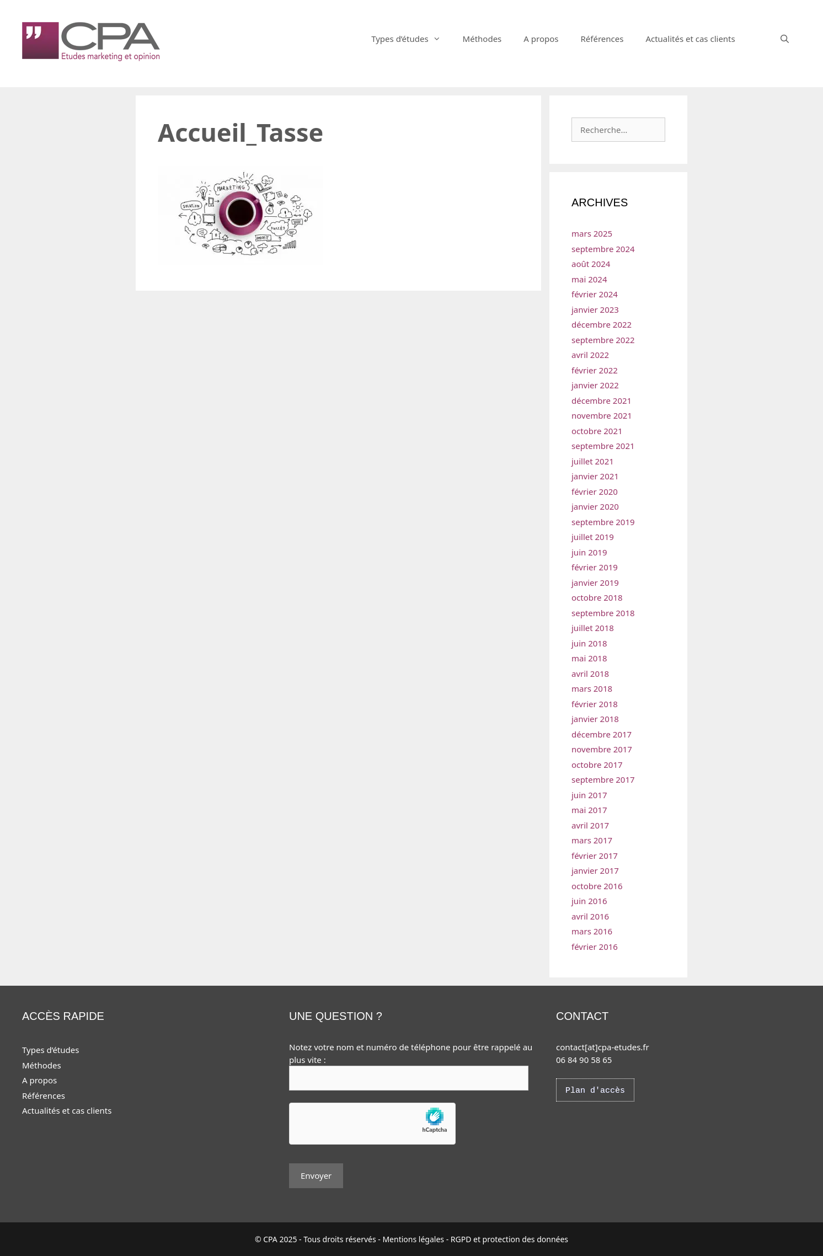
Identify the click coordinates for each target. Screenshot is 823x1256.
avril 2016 (590, 916)
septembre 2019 (603, 521)
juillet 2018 (592, 627)
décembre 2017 (601, 734)
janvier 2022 (595, 385)
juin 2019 (589, 552)
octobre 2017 (597, 764)
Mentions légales (413, 1239)
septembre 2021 (603, 445)
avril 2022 (590, 354)
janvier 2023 (595, 309)
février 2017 (594, 855)
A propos (540, 38)
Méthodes (482, 38)
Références (601, 38)
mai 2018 (589, 658)
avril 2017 (590, 825)
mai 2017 (589, 809)
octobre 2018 (597, 597)
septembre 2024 (603, 248)
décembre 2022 (601, 324)
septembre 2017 (603, 779)
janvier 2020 (595, 506)
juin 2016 (589, 900)
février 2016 (594, 946)
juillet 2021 (592, 461)
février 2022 (594, 370)
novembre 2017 (601, 749)
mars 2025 (591, 233)
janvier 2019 (595, 582)
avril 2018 (590, 673)
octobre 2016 (597, 885)
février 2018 (594, 703)
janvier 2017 (595, 870)
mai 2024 (589, 279)
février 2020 (594, 491)
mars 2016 (591, 931)
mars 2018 (591, 688)
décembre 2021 (601, 400)
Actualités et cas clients (690, 38)
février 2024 (594, 294)
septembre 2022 (603, 339)
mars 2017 (591, 840)
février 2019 (594, 567)
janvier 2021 (595, 476)
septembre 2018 (603, 612)
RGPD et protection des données (509, 1239)
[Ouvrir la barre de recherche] (784, 38)
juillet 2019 (592, 536)
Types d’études (411, 38)
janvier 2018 (595, 718)
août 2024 (590, 263)
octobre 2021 (597, 430)
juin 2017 (589, 794)
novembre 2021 (601, 415)
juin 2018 (589, 643)
